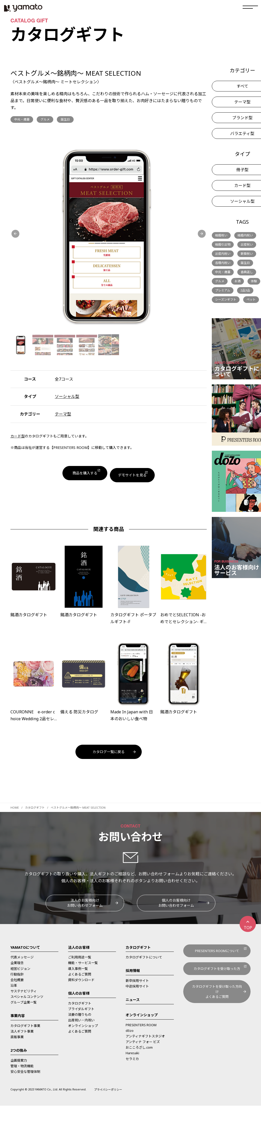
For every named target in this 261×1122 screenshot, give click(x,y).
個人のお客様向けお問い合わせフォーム (170, 919)
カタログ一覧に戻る (109, 756)
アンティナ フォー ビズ (143, 1058)
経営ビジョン (20, 985)
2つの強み (18, 1066)
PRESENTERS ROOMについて (217, 967)
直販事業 (17, 1053)
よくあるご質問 (79, 990)
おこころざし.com (139, 1064)
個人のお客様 (78, 1009)
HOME (14, 824)
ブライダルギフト (81, 1025)
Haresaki (132, 1069)
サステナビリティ (23, 1007)
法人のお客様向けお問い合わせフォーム (91, 919)
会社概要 (17, 996)
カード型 (17, 436)
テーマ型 (63, 414)
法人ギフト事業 (22, 1047)
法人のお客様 (78, 963)
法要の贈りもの (79, 1030)
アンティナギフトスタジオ (145, 1052)
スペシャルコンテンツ (26, 1013)
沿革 (13, 1001)
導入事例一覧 (78, 985)
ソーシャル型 (67, 396)
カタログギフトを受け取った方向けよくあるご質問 (217, 1010)
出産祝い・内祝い (81, 1036)
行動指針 (17, 990)
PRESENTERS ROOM (141, 1041)
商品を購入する (69, 473)
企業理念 (17, 979)
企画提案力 (18, 1076)
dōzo (130, 1047)
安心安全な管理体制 (25, 1088)
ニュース (133, 1016)
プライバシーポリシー (108, 1105)
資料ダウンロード (81, 996)
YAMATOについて (25, 963)
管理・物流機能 (22, 1082)
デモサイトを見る (148, 473)
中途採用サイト (137, 1002)
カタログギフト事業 (25, 1042)
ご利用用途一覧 (79, 973)
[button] (18, 233)
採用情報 (133, 987)
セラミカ (132, 1075)
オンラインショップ (83, 1042)
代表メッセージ (22, 973)
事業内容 (17, 1032)
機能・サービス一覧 (83, 979)
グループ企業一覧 (23, 1018)
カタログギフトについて (144, 973)
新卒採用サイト (137, 997)
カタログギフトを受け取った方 (217, 985)
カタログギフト (35, 824)
